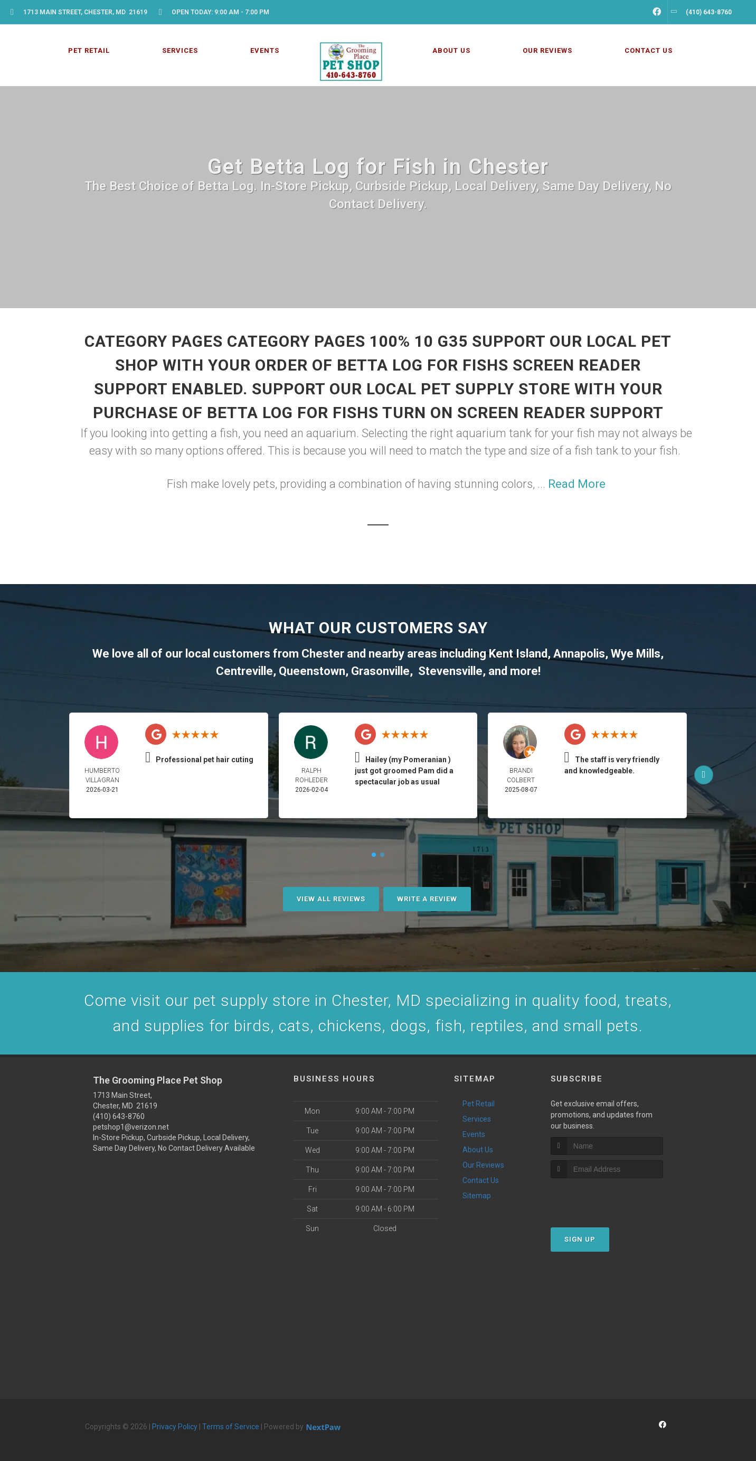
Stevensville (450, 671)
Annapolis (579, 653)
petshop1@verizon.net (131, 1127)
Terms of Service (230, 1426)
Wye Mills (635, 653)
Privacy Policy (174, 1426)
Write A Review (427, 899)
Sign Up (580, 1239)
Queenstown (312, 671)
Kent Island (518, 653)
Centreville (244, 671)
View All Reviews (331, 899)
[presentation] (607, 1198)
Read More (577, 484)
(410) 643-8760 (119, 1116)
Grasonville (380, 671)
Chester (322, 653)
